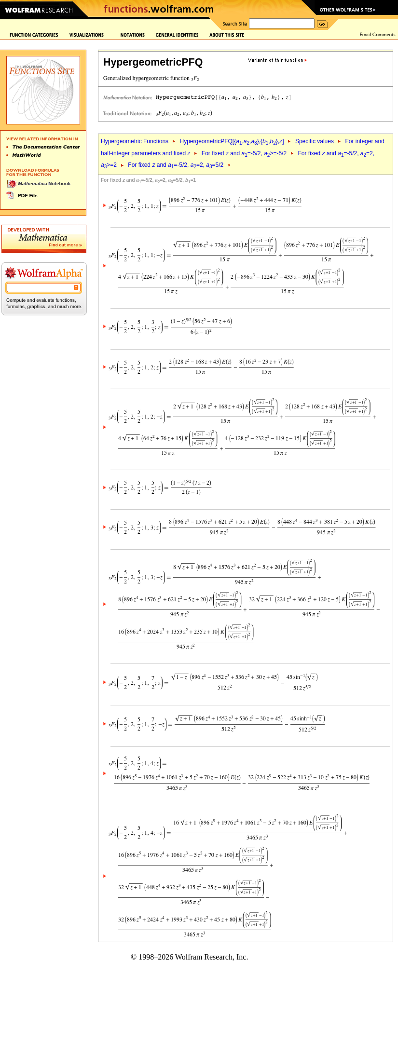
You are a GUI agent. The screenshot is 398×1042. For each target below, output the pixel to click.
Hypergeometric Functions (134, 141)
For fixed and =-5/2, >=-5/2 (244, 153)
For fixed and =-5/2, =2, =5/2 (175, 165)
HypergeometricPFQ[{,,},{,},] (231, 141)
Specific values (314, 141)
